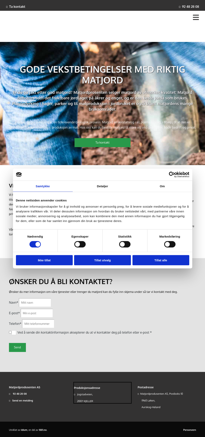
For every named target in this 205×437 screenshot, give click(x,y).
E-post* (14, 313)
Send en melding (22, 400)
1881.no (43, 429)
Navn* (13, 302)
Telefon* (15, 324)
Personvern (189, 429)
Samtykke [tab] (43, 186)
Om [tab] (162, 186)
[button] (103, 142)
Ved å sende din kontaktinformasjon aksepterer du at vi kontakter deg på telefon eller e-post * (84, 332)
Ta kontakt (17, 7)
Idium (24, 429)
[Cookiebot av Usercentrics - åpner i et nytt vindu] (171, 174)
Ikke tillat (44, 260)
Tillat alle (160, 260)
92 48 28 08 (190, 7)
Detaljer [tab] (102, 186)
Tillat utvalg (102, 260)
